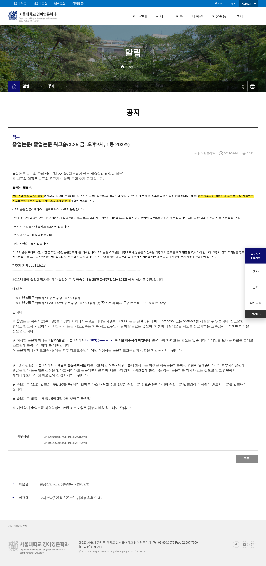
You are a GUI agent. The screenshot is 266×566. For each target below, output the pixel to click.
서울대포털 (40, 3)
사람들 (161, 16)
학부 (179, 16)
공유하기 (242, 86)
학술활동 (219, 16)
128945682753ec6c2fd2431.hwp (67, 436)
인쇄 (252, 86)
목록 (247, 458)
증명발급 (78, 3)
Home (218, 3)
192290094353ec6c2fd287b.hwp (67, 442)
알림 (239, 16)
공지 (142, 66)
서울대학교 (19, 3)
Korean (246, 3)
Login (232, 3)
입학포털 (60, 3)
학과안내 (139, 16)
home (14, 86)
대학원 (197, 16)
